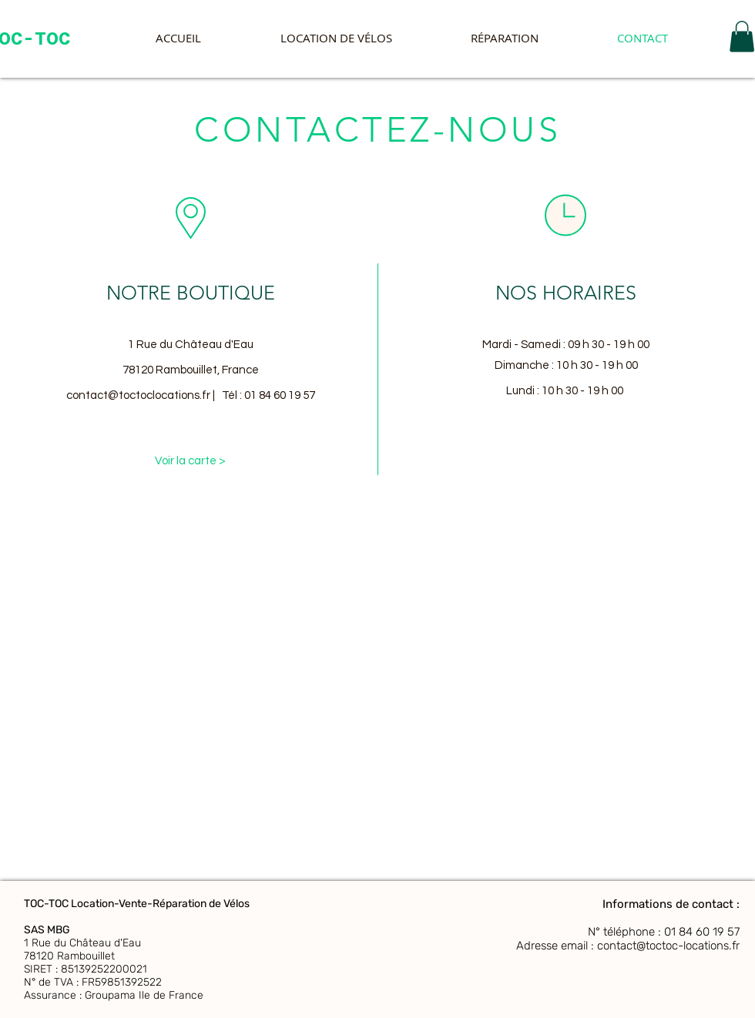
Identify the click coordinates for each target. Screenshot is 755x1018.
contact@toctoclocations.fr (138, 395)
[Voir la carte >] (190, 460)
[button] (742, 36)
